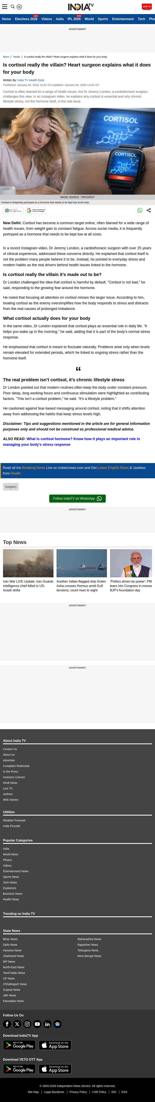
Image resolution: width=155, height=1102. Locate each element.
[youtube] (37, 1024)
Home (6, 19)
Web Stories (10, 799)
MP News (9, 961)
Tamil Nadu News (14, 972)
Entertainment (123, 19)
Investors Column (14, 777)
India (60, 19)
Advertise (9, 760)
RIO (113, 1092)
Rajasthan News (88, 944)
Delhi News (10, 944)
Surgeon (11, 486)
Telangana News (88, 950)
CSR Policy (99, 1092)
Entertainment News (15, 871)
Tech (141, 19)
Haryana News (12, 950)
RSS (124, 1092)
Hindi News (10, 782)
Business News (12, 893)
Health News (11, 899)
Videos (47, 19)
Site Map (33, 1092)
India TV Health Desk (31, 80)
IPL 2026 (74, 19)
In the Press (10, 771)
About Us (9, 754)
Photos (7, 860)
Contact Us (10, 749)
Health (16, 56)
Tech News (10, 882)
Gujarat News (11, 989)
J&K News (9, 995)
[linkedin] (47, 1024)
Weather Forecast (14, 820)
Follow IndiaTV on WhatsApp (77, 498)
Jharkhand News (13, 956)
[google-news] (57, 1024)
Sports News (11, 876)
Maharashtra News (89, 939)
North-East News (13, 967)
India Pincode (11, 826)
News (6, 56)
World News (10, 854)
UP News (9, 978)
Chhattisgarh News (15, 984)
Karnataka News (13, 1001)
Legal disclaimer (54, 1092)
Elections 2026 (26, 19)
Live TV (8, 788)
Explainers (9, 888)
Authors (8, 794)
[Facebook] (7, 1024)
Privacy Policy (78, 1092)
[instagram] (27, 1024)
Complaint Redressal (16, 766)
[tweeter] (17, 1024)
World (89, 19)
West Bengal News (89, 956)
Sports (103, 19)
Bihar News (10, 939)
